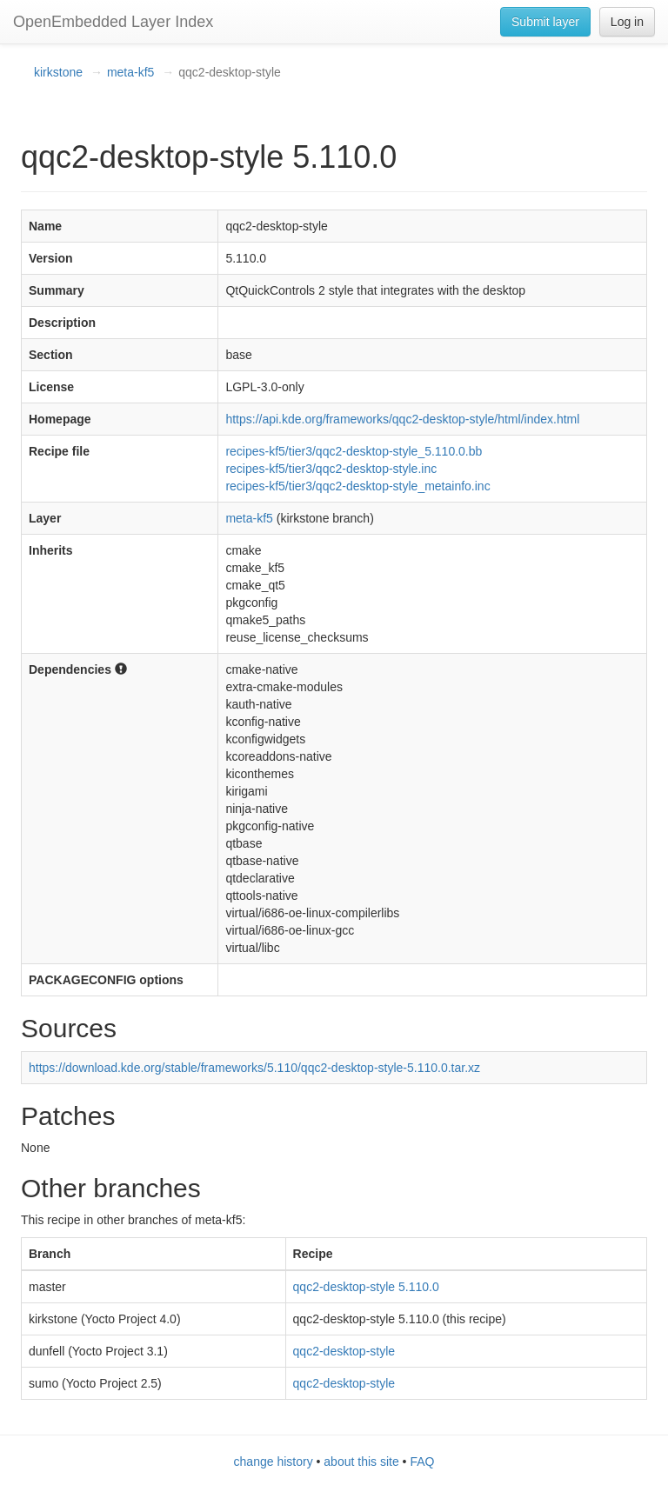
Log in (627, 22)
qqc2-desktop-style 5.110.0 (366, 1287)
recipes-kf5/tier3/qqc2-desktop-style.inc (331, 469)
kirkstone (58, 72)
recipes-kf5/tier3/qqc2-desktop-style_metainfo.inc (357, 486)
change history (273, 1461)
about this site (361, 1461)
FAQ (422, 1461)
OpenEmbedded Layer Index (113, 21)
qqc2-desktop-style (344, 1351)
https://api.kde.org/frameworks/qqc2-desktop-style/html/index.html (402, 419)
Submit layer (545, 22)
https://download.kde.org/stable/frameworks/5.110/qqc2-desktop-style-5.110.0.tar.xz (254, 1068)
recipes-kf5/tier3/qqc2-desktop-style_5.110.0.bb (353, 451)
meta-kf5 (130, 72)
